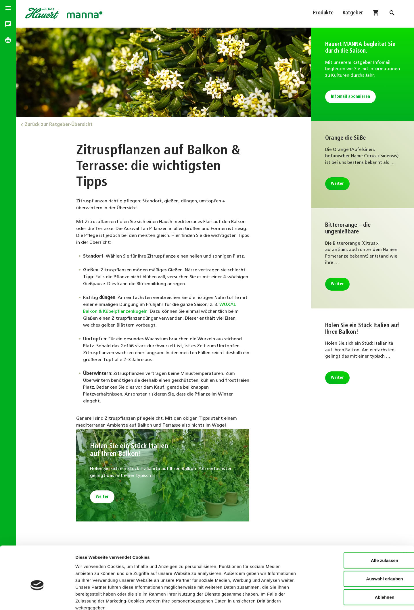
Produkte (323, 13)
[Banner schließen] (405, 522)
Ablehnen (351, 564)
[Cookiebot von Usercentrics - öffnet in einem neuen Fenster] (37, 598)
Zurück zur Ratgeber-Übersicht (60, 124)
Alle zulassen (351, 527)
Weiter (103, 496)
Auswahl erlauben (351, 546)
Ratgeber (353, 13)
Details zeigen (305, 598)
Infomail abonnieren (350, 103)
